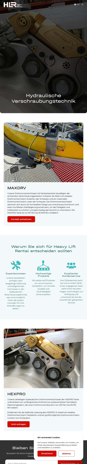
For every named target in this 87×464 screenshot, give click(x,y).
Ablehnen (66, 454)
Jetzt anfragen (18, 424)
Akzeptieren (47, 453)
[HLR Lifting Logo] (13, 4)
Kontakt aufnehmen (21, 219)
